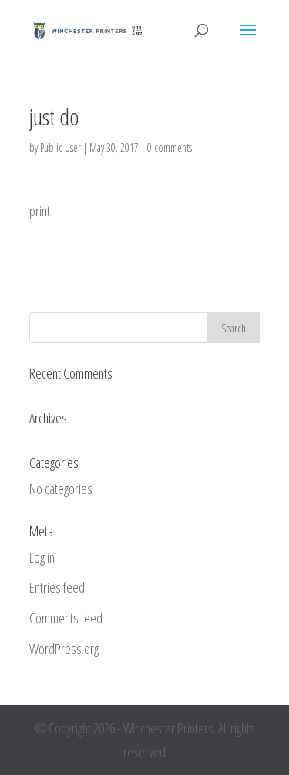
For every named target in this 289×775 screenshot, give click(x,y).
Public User (60, 147)
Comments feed (65, 618)
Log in (42, 557)
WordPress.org (64, 649)
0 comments (169, 147)
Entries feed (57, 587)
